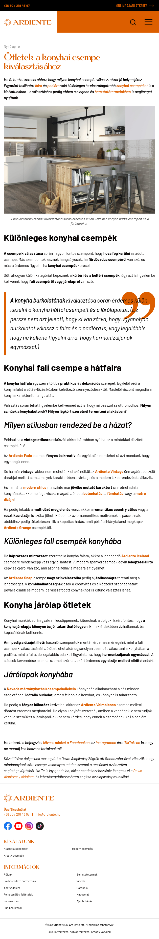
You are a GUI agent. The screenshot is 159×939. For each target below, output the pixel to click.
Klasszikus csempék (16, 848)
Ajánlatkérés (84, 901)
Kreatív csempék (14, 855)
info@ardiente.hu (48, 814)
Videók (81, 881)
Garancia (82, 887)
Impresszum (11, 901)
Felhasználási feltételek (18, 894)
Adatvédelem (12, 887)
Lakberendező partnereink (20, 881)
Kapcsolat (83, 894)
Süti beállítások (13, 907)
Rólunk (8, 874)
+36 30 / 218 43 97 (17, 6)
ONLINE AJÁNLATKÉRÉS (131, 5)
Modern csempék (82, 848)
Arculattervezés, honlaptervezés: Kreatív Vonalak (80, 931)
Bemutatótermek (87, 874)
